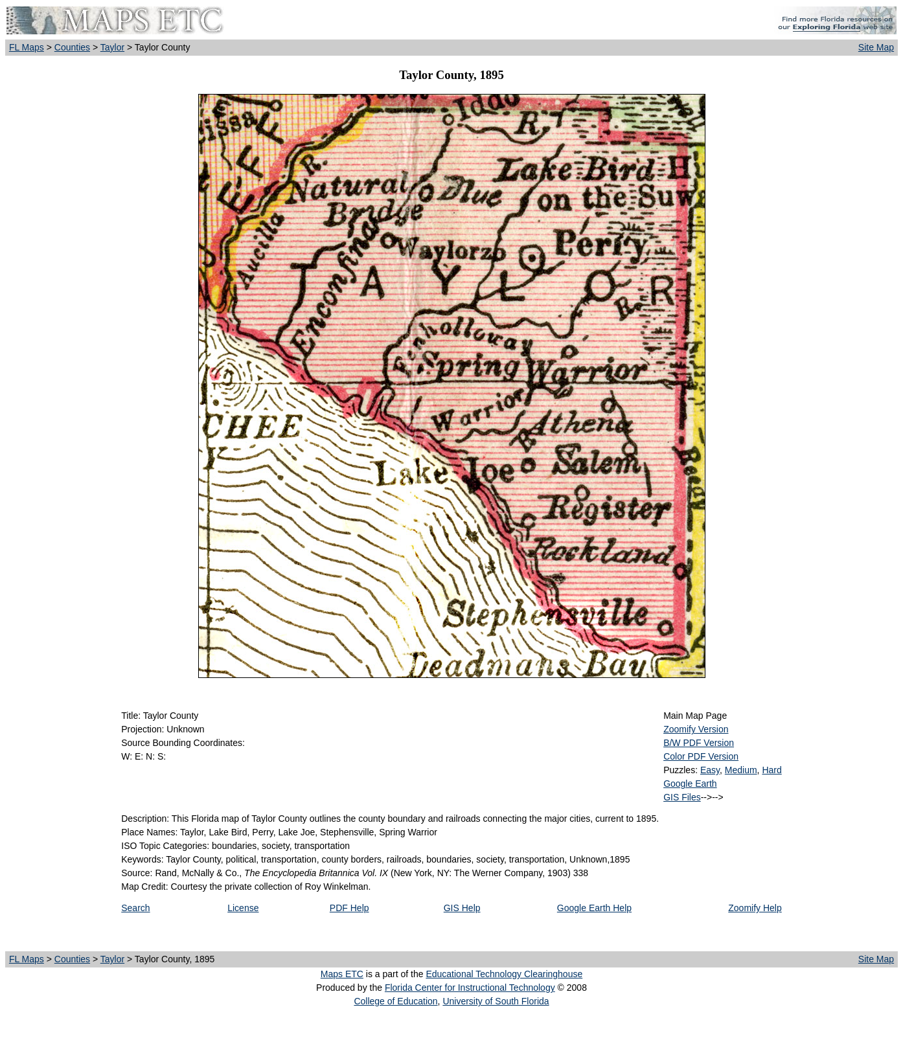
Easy (710, 770)
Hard (771, 770)
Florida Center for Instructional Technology (470, 987)
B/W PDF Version (698, 743)
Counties (72, 47)
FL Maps (26, 47)
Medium (741, 770)
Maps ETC (342, 974)
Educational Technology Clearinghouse (504, 974)
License (242, 908)
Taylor (112, 47)
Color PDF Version (700, 756)
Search (135, 908)
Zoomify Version (695, 729)
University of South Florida (495, 1001)
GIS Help (462, 908)
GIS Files (682, 797)
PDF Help (349, 908)
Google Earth (690, 783)
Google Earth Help (594, 908)
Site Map (876, 47)
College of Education (395, 1001)
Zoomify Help (754, 908)
